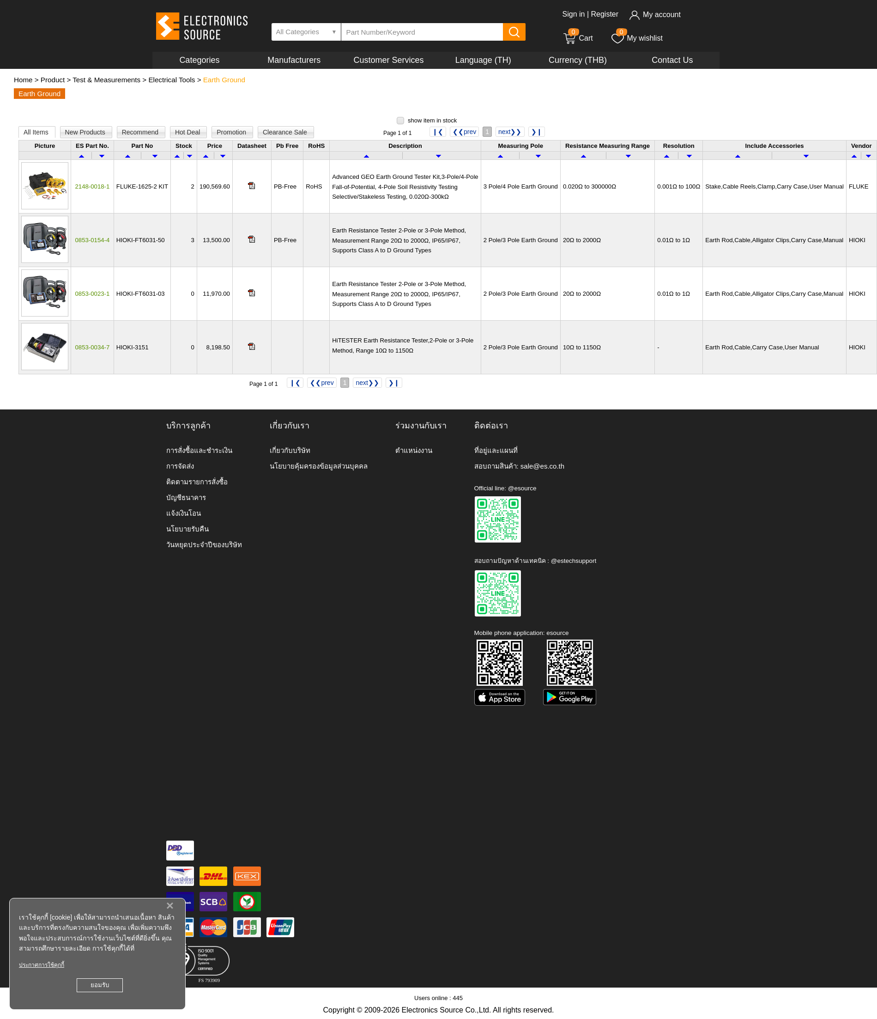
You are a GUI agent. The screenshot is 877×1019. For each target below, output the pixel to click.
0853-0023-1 (92, 293)
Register (604, 14)
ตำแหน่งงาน (413, 450)
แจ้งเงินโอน (183, 513)
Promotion (232, 132)
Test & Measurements (106, 80)
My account (655, 14)
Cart (577, 38)
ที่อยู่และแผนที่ (496, 450)
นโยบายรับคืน (187, 529)
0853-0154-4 (92, 240)
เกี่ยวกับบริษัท (290, 450)
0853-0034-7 (92, 347)
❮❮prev (464, 131)
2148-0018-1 (92, 186)
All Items (37, 132)
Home (23, 80)
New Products (86, 132)
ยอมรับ (100, 985)
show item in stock (432, 120)
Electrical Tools (171, 80)
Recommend (141, 132)
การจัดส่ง (180, 466)
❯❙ (536, 131)
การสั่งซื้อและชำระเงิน (199, 450)
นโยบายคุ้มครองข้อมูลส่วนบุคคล (319, 466)
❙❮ (437, 131)
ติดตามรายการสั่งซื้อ (197, 482)
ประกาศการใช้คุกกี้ (41, 965)
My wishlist (637, 38)
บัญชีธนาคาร (186, 497)
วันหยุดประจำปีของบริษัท (204, 545)
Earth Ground (224, 80)
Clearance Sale (286, 132)
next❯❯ (509, 131)
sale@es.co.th (542, 466)
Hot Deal (188, 132)
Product (53, 80)
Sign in (573, 14)
